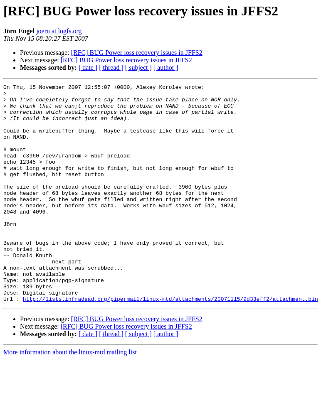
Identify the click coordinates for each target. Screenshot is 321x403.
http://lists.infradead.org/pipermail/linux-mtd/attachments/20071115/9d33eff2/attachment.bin (170, 342)
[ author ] (165, 67)
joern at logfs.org (58, 30)
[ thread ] (111, 67)
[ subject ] (138, 67)
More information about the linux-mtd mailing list (70, 395)
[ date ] (88, 67)
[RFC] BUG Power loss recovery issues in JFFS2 (136, 52)
